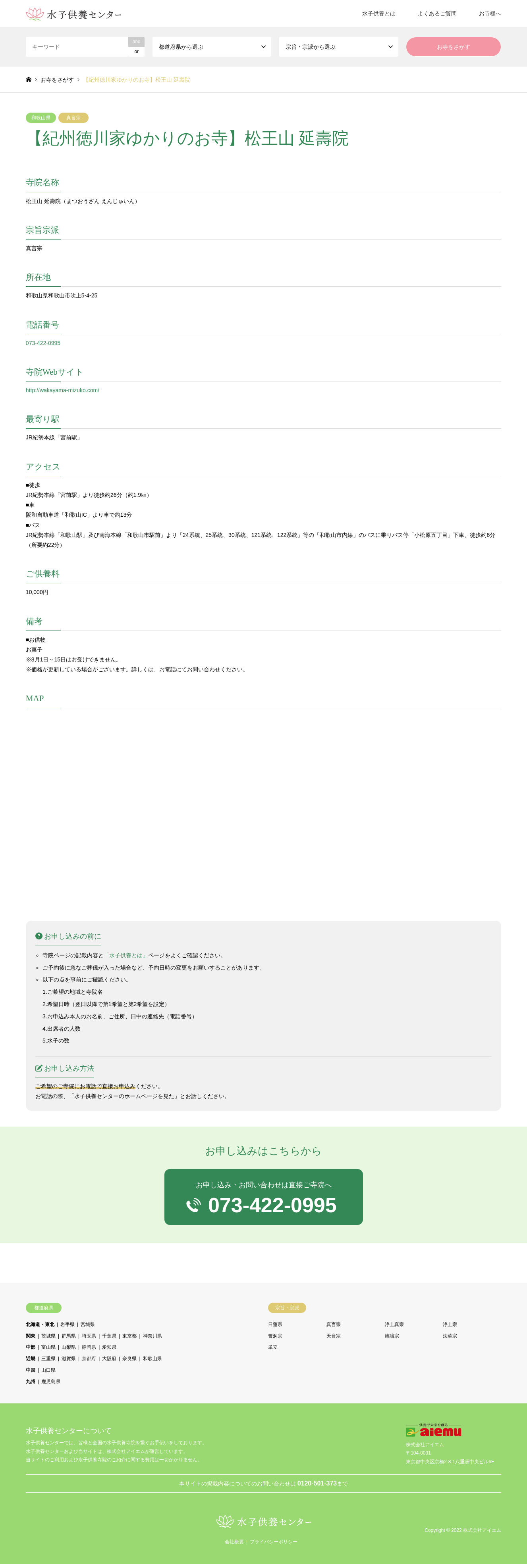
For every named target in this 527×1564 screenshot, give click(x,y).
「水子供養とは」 (126, 955)
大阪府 (109, 1358)
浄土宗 (450, 1324)
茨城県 (48, 1336)
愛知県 (109, 1347)
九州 (30, 1381)
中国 (30, 1370)
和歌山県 (40, 118)
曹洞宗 (275, 1336)
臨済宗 (392, 1336)
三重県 (48, 1358)
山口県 (48, 1370)
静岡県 (89, 1347)
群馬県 (69, 1336)
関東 (30, 1336)
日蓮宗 (275, 1324)
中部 (30, 1347)
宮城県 (88, 1324)
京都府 (89, 1358)
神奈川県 (152, 1336)
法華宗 (450, 1336)
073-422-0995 (43, 343)
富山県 (48, 1347)
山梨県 (69, 1347)
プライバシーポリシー (273, 1542)
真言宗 (73, 118)
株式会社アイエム (482, 1530)
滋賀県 (69, 1358)
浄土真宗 (394, 1324)
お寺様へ (490, 13)
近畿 (30, 1358)
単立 (273, 1347)
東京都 (129, 1336)
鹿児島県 (50, 1381)
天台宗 (333, 1336)
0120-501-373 (317, 1483)
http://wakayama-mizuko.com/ (62, 390)
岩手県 (67, 1324)
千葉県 (109, 1336)
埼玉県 (89, 1336)
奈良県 (129, 1358)
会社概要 (234, 1542)
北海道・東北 (40, 1324)
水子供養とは (379, 13)
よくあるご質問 (437, 13)
